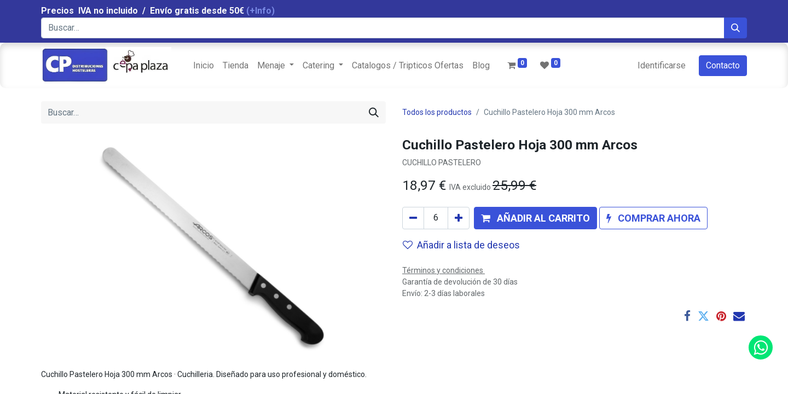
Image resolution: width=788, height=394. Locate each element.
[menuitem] (203, 66)
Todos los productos (437, 112)
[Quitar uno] (413, 218)
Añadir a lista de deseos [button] (461, 245)
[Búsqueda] (735, 28)
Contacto (723, 65)
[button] (535, 218)
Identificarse (662, 65)
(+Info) (260, 10)
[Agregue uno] (459, 218)
